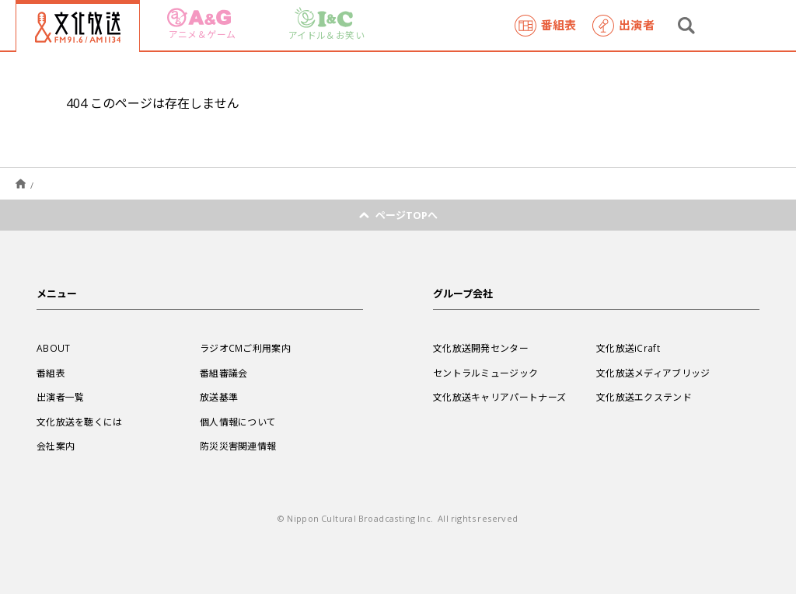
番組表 (546, 25)
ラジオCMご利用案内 (245, 348)
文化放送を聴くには (80, 422)
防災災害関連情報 (238, 446)
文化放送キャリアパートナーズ (499, 397)
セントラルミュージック (485, 373)
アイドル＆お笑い (326, 24)
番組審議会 (224, 373)
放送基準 (219, 397)
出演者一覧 (61, 397)
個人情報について (238, 422)
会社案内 (56, 446)
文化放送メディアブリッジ (653, 373)
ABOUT (54, 348)
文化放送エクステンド (644, 397)
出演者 (623, 25)
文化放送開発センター (481, 348)
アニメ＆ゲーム (201, 24)
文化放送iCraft (628, 348)
